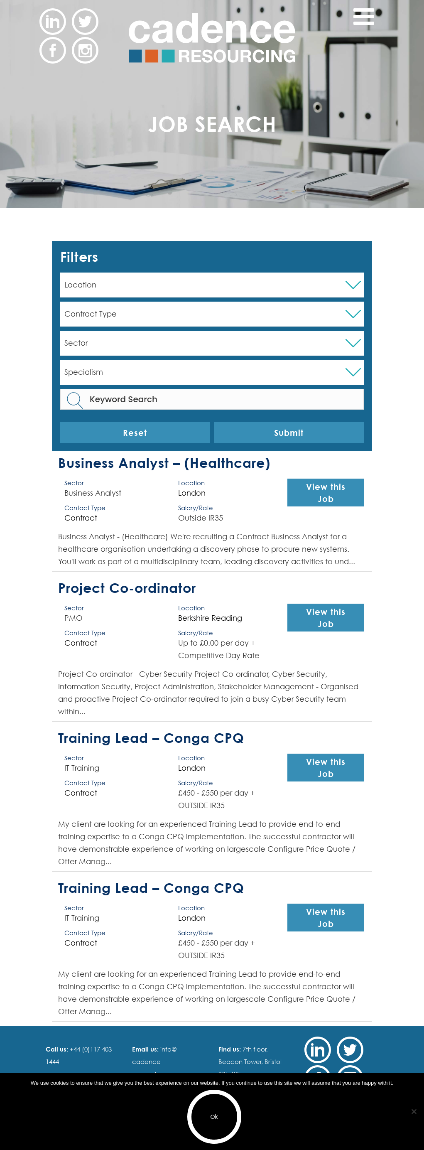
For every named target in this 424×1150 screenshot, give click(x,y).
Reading (226, 618)
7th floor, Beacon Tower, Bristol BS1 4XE (250, 1061)
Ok (214, 1117)
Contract (80, 518)
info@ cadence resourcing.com (156, 1061)
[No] (413, 1111)
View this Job (326, 493)
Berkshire (193, 618)
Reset (135, 432)
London (192, 493)
